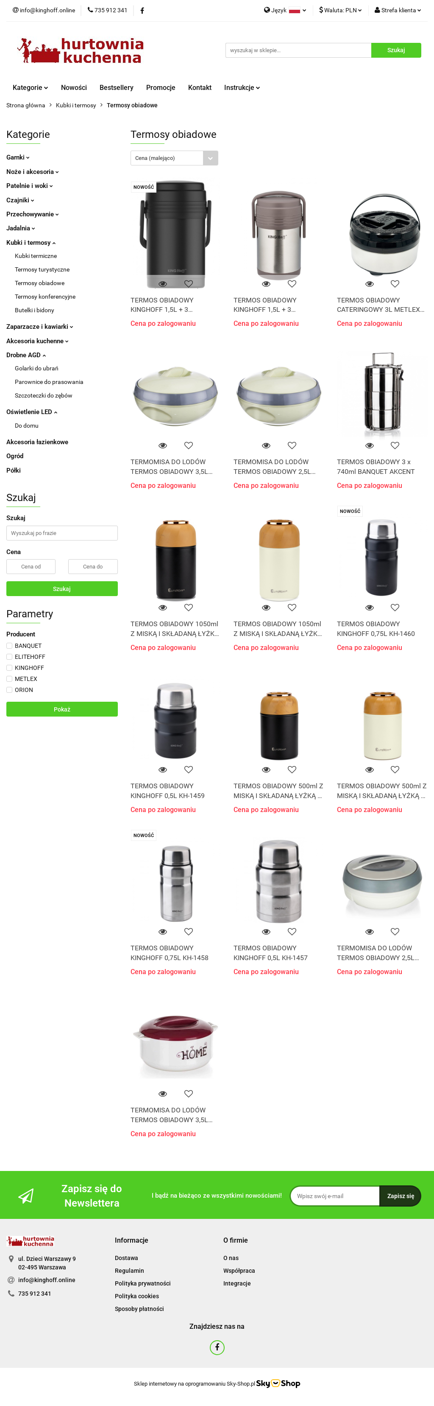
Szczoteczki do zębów (43, 395)
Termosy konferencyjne (45, 296)
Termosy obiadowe (39, 283)
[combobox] (174, 158)
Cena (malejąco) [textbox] (155, 158)
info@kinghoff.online (46, 1280)
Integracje (237, 1283)
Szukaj (62, 588)
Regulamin (129, 1270)
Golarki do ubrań (36, 368)
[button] (131, 1241)
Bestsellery (117, 88)
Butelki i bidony (34, 310)
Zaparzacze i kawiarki (39, 326)
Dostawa (126, 1258)
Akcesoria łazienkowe (37, 442)
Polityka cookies (137, 1296)
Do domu (27, 425)
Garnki (18, 157)
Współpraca (239, 1270)
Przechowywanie (32, 214)
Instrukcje (242, 88)
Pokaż (62, 709)
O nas (231, 1258)
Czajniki (20, 200)
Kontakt (199, 88)
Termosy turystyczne (42, 269)
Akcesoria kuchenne (37, 341)
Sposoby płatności (139, 1308)
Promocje (160, 88)
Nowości (74, 88)
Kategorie (30, 88)
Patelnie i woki (29, 186)
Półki (13, 470)
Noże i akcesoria (32, 172)
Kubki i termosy (31, 242)
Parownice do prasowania (49, 381)
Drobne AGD (26, 355)
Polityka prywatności (143, 1283)
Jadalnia (20, 228)
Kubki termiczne (36, 255)
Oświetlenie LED (31, 412)
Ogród (14, 456)
